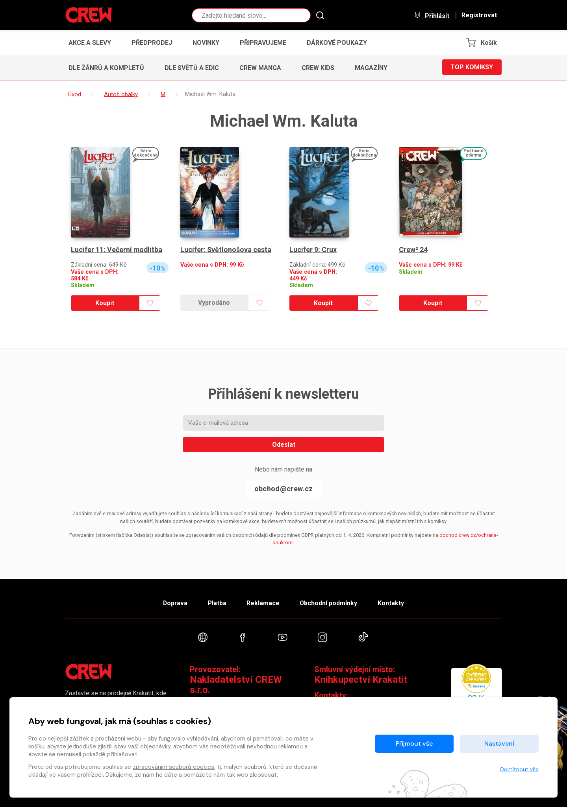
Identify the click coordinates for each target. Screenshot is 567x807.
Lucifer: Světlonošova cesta (226, 249)
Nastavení (499, 743)
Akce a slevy (90, 42)
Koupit (104, 303)
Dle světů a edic (192, 68)
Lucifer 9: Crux (313, 249)
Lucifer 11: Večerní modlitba (117, 249)
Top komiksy (471, 68)
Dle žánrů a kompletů (106, 68)
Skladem (82, 285)
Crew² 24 (413, 249)
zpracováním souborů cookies (173, 767)
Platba (215, 602)
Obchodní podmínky (330, 602)
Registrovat (479, 15)
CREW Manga (260, 68)
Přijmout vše (414, 743)
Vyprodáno (214, 302)
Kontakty (394, 602)
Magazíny (371, 68)
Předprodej (152, 42)
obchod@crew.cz (283, 489)
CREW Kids (318, 68)
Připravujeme (263, 42)
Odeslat (283, 444)
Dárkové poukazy (337, 42)
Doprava (172, 602)
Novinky (206, 42)
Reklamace (263, 602)
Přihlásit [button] (431, 15)
